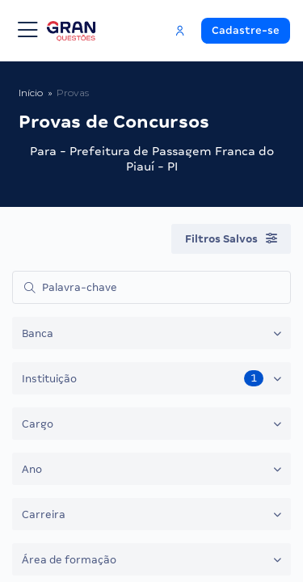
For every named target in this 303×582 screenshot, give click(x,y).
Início (31, 92)
